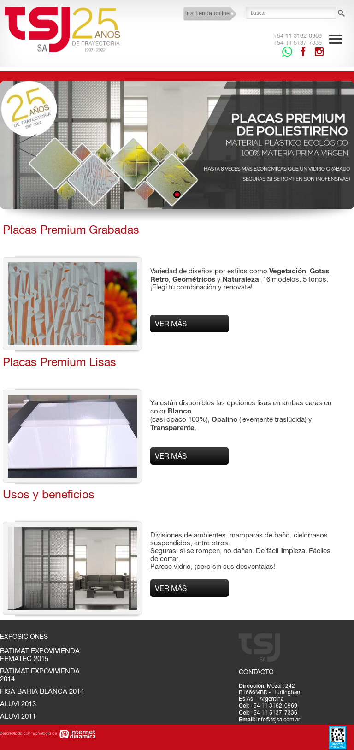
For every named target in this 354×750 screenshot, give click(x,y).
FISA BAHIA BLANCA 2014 (42, 691)
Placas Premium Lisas (59, 361)
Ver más (171, 323)
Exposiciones (24, 636)
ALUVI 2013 (18, 704)
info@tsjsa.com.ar (278, 719)
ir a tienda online (207, 13)
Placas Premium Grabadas (71, 229)
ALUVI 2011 (18, 716)
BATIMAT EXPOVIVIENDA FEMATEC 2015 (40, 654)
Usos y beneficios (48, 494)
